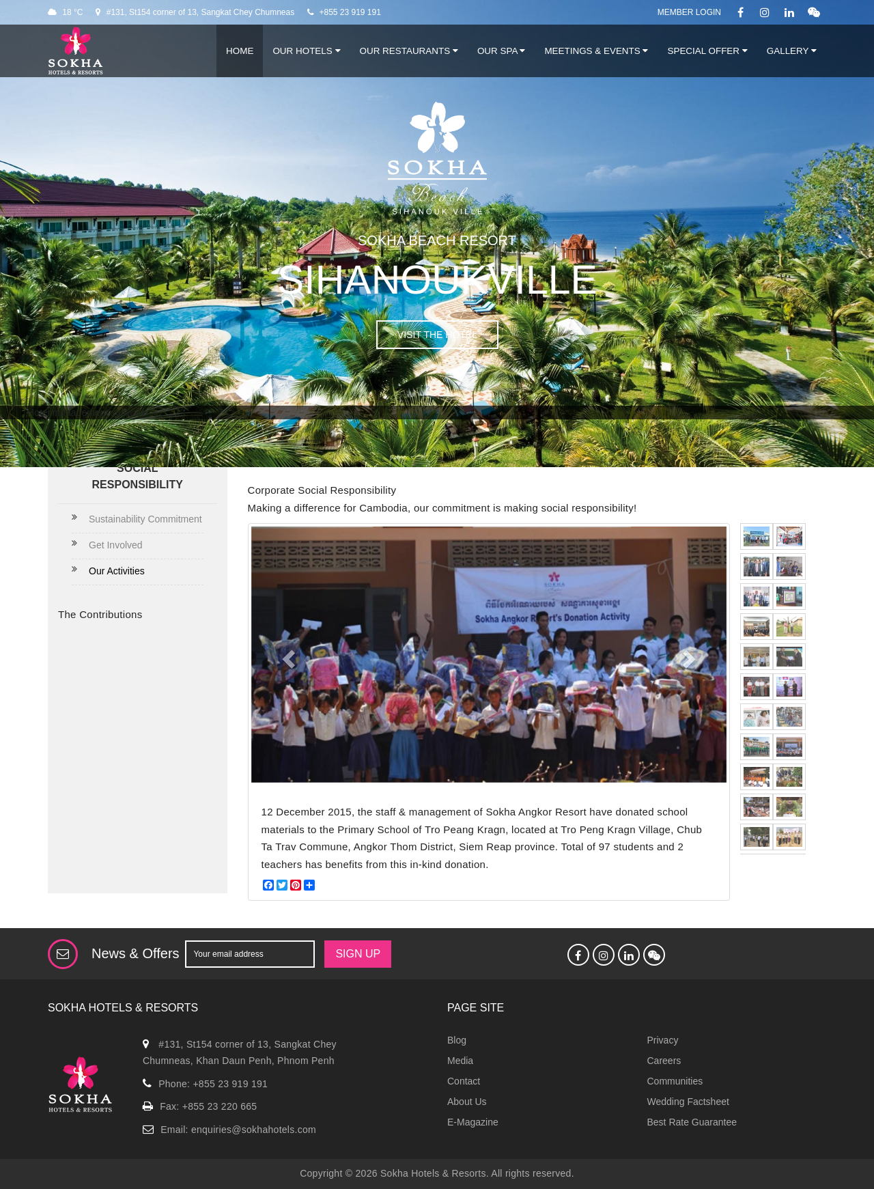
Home (239, 51)
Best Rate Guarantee (692, 1122)
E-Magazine (472, 1122)
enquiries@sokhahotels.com (253, 1129)
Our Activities (117, 570)
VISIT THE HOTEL (437, 334)
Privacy (663, 1040)
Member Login (689, 12)
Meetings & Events (596, 51)
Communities (675, 1081)
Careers (664, 1060)
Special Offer (707, 51)
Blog (456, 1040)
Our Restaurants (409, 51)
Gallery (792, 51)
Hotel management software (87, 412)
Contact (463, 1081)
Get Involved (116, 545)
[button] (286, 655)
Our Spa (501, 51)
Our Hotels (306, 51)
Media (460, 1060)
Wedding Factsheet (688, 1101)
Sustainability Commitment (145, 519)
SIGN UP (357, 954)
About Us (467, 1101)
